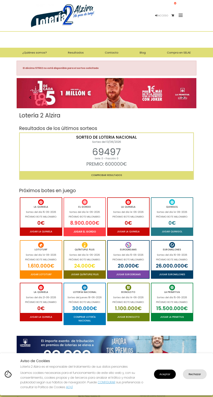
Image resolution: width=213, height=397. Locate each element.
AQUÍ (69, 387)
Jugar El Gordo (84, 231)
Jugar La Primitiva (172, 317)
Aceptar (164, 374)
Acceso (161, 15)
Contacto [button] (111, 53)
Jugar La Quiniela (41, 231)
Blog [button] (143, 53)
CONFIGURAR (106, 382)
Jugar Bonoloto (128, 317)
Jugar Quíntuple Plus (85, 274)
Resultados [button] (76, 53)
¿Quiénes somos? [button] (34, 53)
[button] (30, 97)
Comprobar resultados (106, 175)
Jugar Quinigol (172, 231)
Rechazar (195, 374)
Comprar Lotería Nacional (85, 318)
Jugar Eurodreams (128, 274)
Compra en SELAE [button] (179, 53)
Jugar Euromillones (172, 274)
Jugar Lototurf (41, 274)
